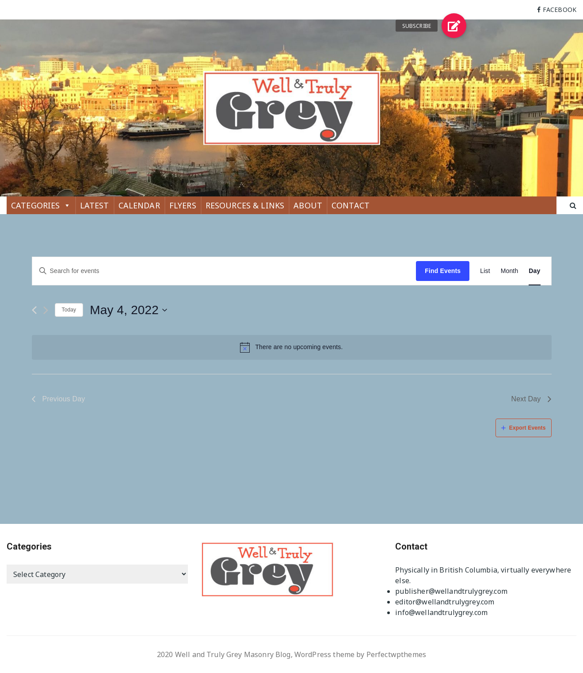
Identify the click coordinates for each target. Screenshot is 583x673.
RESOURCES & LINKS (245, 205)
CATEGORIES (41, 205)
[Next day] (45, 310)
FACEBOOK (559, 9)
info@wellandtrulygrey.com (441, 612)
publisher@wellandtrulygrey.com (451, 591)
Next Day (526, 399)
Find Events (443, 270)
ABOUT (307, 205)
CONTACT (351, 205)
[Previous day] (34, 310)
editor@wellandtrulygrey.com (444, 602)
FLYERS (182, 205)
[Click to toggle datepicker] (129, 310)
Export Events (527, 428)
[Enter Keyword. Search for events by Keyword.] (224, 271)
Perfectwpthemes (396, 654)
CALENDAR (139, 205)
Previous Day (63, 399)
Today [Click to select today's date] (69, 310)
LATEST (94, 205)
